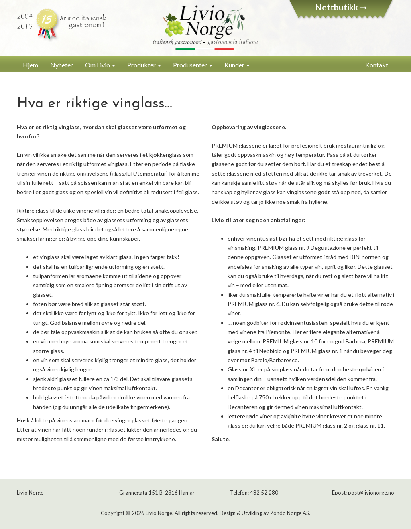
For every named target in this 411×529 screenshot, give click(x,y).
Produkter (144, 65)
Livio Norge (159, 513)
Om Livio (100, 65)
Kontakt (376, 65)
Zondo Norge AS (289, 513)
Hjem (30, 65)
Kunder (237, 65)
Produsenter (192, 65)
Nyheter (61, 65)
